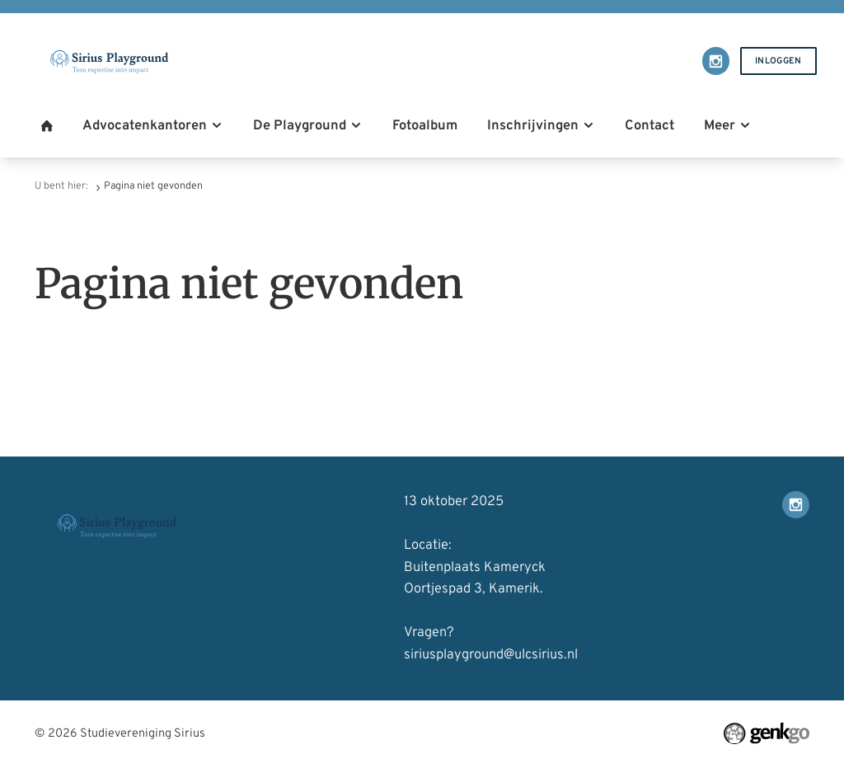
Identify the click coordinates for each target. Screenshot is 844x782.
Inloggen (778, 61)
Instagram (715, 60)
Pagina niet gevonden (153, 186)
